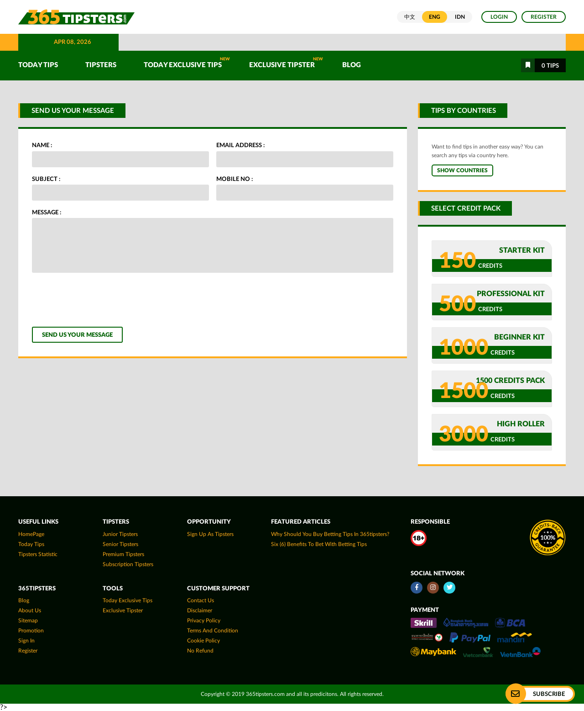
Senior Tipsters (120, 544)
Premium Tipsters (123, 554)
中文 (409, 17)
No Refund (200, 650)
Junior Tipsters (120, 534)
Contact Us (200, 600)
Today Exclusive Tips (187, 63)
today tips (31, 544)
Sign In (26, 640)
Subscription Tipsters (128, 564)
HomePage (31, 534)
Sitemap (28, 620)
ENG (434, 17)
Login (499, 17)
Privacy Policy (203, 620)
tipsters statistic (37, 554)
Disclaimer (199, 610)
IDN (460, 17)
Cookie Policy (203, 640)
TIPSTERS (100, 65)
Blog (351, 65)
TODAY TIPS (38, 65)
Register (544, 17)
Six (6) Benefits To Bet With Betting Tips (319, 544)
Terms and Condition (212, 630)
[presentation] (101, 300)
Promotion (31, 630)
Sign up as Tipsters (210, 534)
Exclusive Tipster (286, 63)
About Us (29, 610)
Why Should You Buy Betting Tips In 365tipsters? (330, 534)
